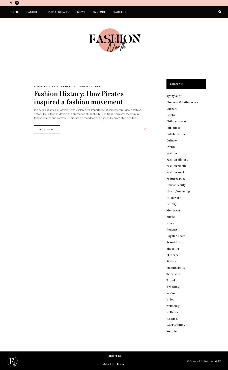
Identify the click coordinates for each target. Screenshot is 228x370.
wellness (172, 312)
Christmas (173, 128)
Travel (170, 280)
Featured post (175, 178)
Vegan (170, 293)
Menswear (173, 210)
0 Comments (83, 86)
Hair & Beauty (176, 185)
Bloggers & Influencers (182, 102)
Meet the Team (114, 364)
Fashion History (177, 159)
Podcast (171, 229)
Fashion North (176, 166)
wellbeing (172, 306)
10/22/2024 (39, 86)
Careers (171, 108)
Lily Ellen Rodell (62, 86)
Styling (171, 261)
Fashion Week (175, 172)
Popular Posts (175, 236)
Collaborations (176, 134)
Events (170, 147)
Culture (171, 140)
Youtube (171, 331)
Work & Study (175, 325)
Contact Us (113, 356)
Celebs (170, 115)
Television (173, 274)
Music (170, 217)
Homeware (173, 198)
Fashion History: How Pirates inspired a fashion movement (79, 97)
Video (170, 299)
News (170, 223)
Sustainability (175, 268)
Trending (172, 287)
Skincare (172, 255)
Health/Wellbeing (178, 191)
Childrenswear (176, 121)
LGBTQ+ (172, 204)
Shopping (172, 248)
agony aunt (174, 96)
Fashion (171, 153)
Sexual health (175, 242)
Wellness (172, 318)
